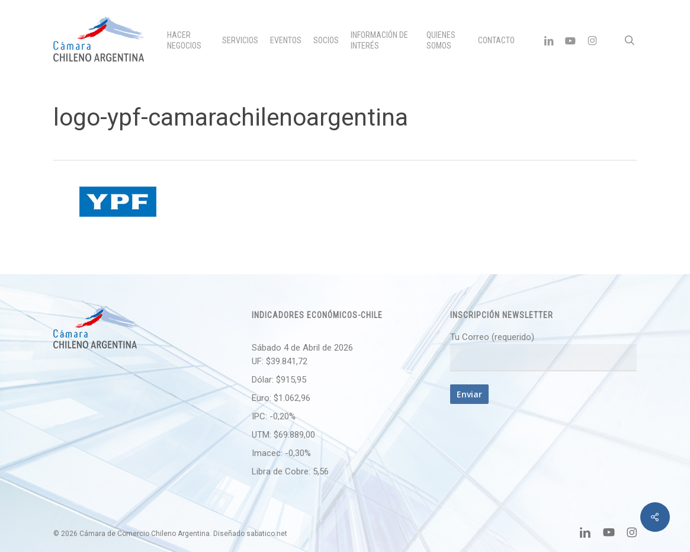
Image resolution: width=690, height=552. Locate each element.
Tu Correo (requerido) (543, 351)
